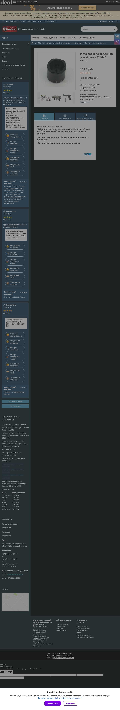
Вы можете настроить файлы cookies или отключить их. (59, 698)
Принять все (53, 703)
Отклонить (70, 703)
